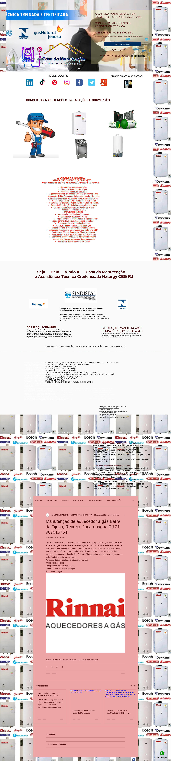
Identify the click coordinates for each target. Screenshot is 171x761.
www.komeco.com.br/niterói (102, 290)
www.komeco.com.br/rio (101, 288)
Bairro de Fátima (138, 236)
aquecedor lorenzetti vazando (108, 122)
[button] (133, 500)
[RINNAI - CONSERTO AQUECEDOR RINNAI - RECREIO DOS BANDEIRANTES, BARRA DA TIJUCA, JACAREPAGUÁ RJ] (120, 698)
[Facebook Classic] (133, 759)
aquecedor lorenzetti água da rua (109, 160)
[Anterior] (9, 36)
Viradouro (133, 244)
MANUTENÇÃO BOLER (90, 659)
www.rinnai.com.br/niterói (32, 286)
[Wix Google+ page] (103, 82)
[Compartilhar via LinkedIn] (57, 667)
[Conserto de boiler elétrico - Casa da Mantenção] (85, 698)
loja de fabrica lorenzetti (106, 131)
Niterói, (126, 237)
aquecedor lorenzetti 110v (107, 158)
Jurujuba (129, 240)
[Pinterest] (54, 82)
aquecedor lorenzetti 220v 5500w (109, 164)
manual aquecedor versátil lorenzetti (110, 162)
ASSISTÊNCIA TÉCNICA (71, 659)
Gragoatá (137, 239)
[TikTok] (42, 82)
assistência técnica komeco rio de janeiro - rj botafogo (128, 374)
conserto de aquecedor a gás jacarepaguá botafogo (128, 373)
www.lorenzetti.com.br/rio (66, 287)
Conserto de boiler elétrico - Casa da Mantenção (84, 712)
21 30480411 (121, 55)
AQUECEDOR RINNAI (53, 659)
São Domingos (132, 242)
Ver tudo (133, 685)
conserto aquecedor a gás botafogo (123, 376)
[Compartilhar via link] (63, 667)
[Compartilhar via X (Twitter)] (52, 667)
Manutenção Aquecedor (95, 500)
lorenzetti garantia (104, 135)
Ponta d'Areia (134, 241)
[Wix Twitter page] (91, 82)
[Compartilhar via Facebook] (47, 667)
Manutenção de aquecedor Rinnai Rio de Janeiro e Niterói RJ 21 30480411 (49, 694)
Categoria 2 (65, 500)
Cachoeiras (133, 237)
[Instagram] (66, 82)
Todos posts (38, 500)
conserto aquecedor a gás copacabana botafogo (127, 370)
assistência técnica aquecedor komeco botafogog (127, 379)
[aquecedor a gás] (79, 68)
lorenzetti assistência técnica (108, 124)
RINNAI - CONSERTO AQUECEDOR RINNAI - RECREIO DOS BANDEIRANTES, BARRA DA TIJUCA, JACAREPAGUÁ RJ (120, 712)
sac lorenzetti (103, 129)
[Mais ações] (124, 515)
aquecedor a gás (52, 500)
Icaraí (145, 239)
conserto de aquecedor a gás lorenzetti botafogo (127, 378)
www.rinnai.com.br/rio (31, 285)
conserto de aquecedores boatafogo (123, 371)
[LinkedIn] (29, 82)
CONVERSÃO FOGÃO (114, 500)
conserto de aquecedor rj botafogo (122, 368)
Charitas (127, 239)
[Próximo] (149, 36)
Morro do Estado (141, 240)
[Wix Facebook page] (79, 82)
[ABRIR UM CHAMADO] (122, 44)
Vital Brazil (144, 244)
